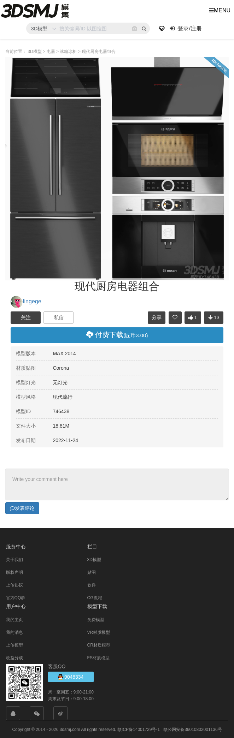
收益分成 (14, 657)
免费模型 (95, 619)
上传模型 (14, 644)
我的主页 (14, 619)
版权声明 (14, 572)
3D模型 (94, 559)
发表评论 (22, 508)
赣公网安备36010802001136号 (192, 729)
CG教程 (94, 597)
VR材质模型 (98, 632)
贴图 (91, 572)
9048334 (70, 676)
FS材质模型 (98, 657)
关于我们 (14, 559)
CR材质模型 (98, 644)
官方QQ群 (15, 597)
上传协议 (14, 584)
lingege (26, 301)
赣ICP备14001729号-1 (138, 729)
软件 (91, 584)
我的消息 (14, 632)
